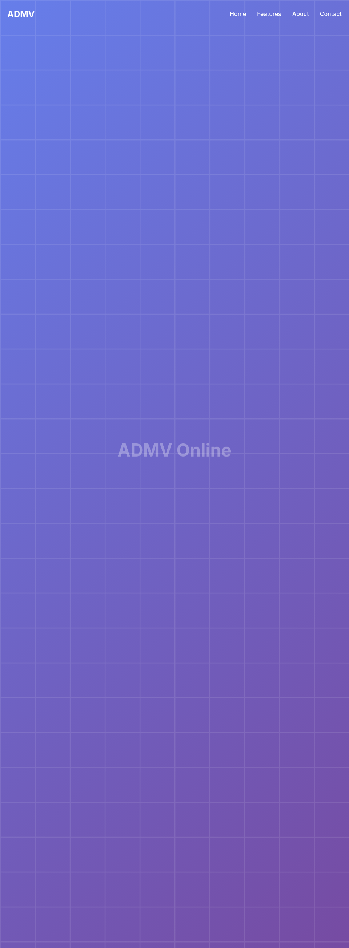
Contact (331, 13)
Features (269, 13)
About (300, 13)
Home (238, 13)
